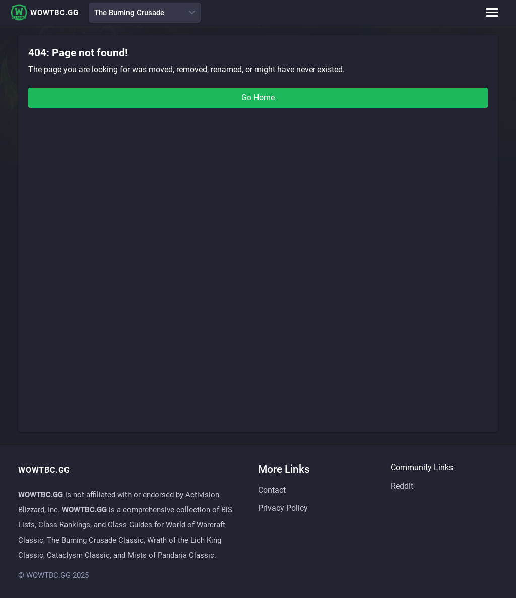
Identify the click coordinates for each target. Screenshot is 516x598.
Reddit (402, 486)
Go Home (258, 97)
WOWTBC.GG (44, 12)
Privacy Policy (283, 508)
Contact (272, 490)
